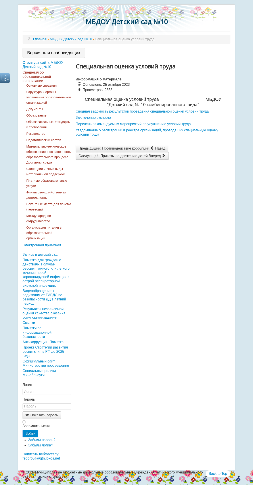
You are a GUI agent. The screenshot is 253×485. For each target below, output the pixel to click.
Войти (30, 433)
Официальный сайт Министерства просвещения (46, 363)
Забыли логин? (40, 445)
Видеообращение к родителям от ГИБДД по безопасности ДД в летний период (44, 297)
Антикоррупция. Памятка (43, 342)
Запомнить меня (36, 426)
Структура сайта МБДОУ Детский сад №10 (43, 65)
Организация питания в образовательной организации (43, 233)
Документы (34, 109)
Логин (27, 385)
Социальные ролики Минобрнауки (39, 373)
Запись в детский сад (40, 254)
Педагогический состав (43, 140)
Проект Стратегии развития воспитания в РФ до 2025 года (45, 351)
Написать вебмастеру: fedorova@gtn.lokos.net (41, 456)
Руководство (35, 133)
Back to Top (218, 473)
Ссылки (29, 323)
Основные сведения (41, 85)
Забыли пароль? (42, 440)
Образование (36, 115)
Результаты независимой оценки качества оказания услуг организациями (44, 313)
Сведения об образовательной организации (37, 76)
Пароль (29, 399)
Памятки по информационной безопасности (37, 332)
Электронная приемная (42, 245)
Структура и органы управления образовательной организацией (48, 97)
